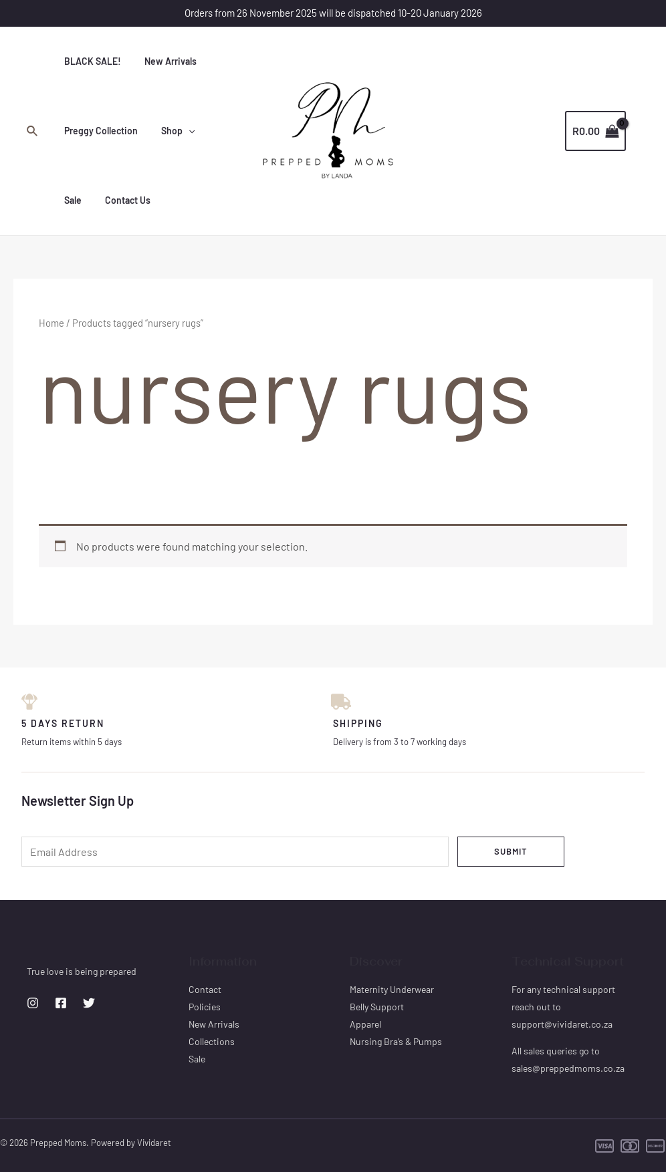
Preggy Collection (98, 130)
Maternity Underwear (392, 989)
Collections (212, 1041)
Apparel (365, 1024)
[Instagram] (33, 1004)
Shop (170, 131)
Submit (511, 851)
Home (51, 323)
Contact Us (84, 200)
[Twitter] (89, 1004)
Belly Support (377, 1006)
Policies (205, 1006)
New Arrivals (163, 61)
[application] (181, 131)
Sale (215, 130)
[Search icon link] (33, 131)
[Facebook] (61, 1004)
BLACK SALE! (90, 61)
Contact (205, 989)
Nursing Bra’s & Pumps (396, 1041)
